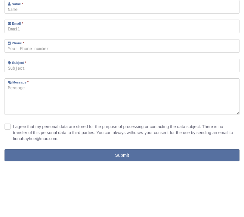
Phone (16, 43)
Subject (17, 62)
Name (15, 4)
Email (15, 23)
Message (18, 82)
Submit (122, 155)
